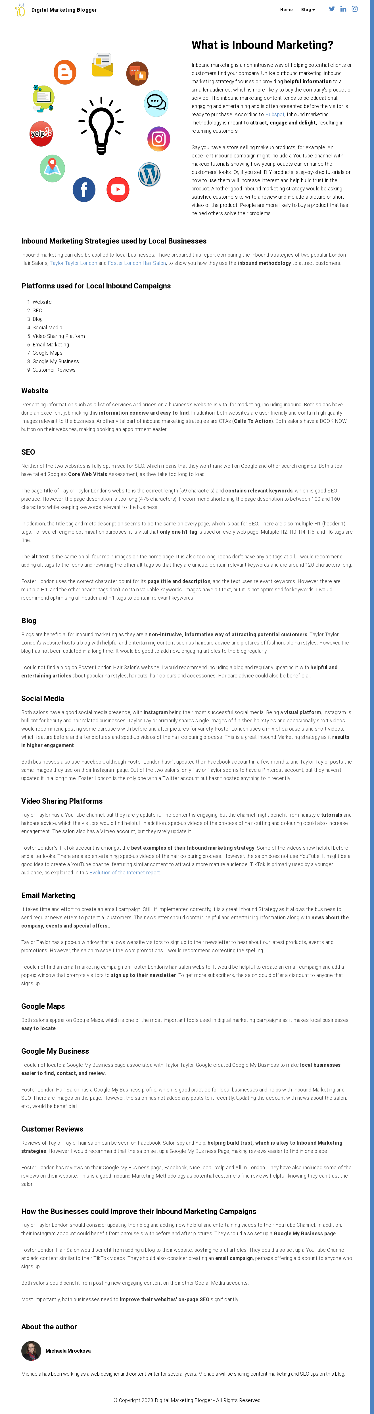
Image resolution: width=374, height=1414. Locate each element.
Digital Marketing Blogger (64, 10)
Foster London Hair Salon (137, 263)
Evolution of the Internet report (124, 873)
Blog (306, 9)
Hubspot (275, 114)
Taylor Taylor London (73, 263)
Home (286, 9)
